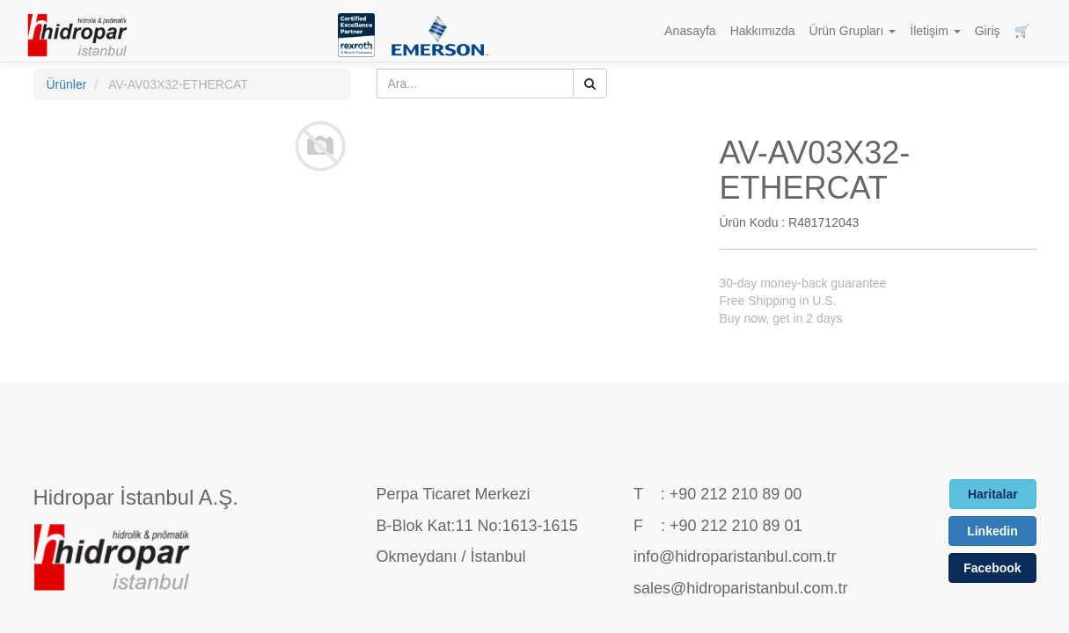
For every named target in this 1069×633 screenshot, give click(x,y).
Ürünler (67, 84)
